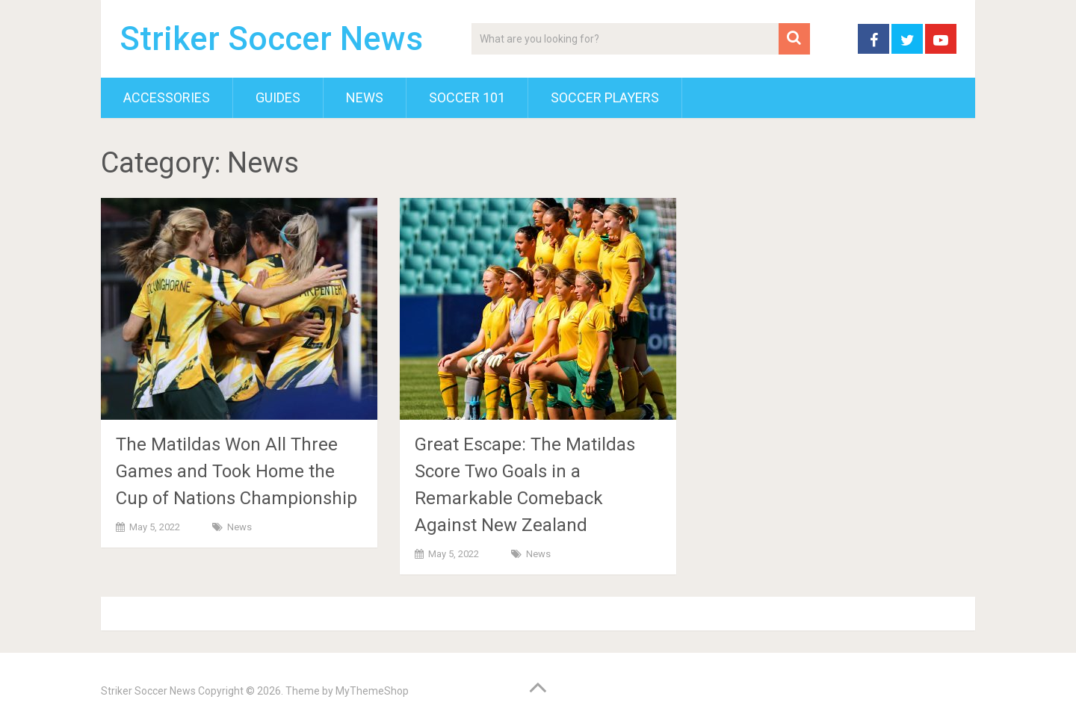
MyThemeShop (372, 691)
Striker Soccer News (271, 38)
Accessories (166, 97)
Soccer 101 (467, 97)
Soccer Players (605, 97)
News (364, 97)
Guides (278, 97)
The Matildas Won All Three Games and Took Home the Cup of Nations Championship (236, 471)
